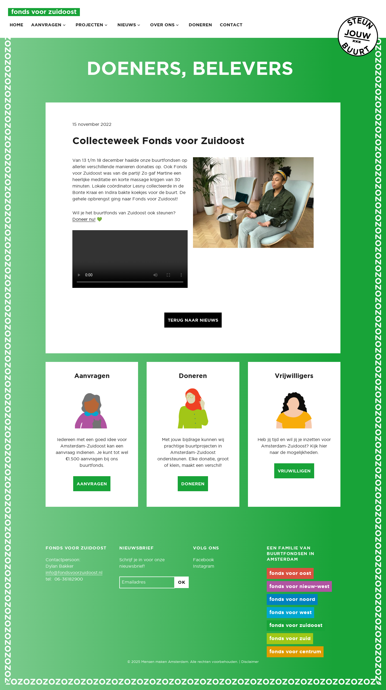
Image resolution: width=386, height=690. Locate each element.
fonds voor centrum (295, 651)
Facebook (203, 560)
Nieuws (126, 25)
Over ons (162, 25)
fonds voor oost (290, 573)
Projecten (89, 25)
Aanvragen (46, 25)
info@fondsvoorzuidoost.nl (74, 573)
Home (16, 25)
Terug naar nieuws (193, 320)
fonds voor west (290, 612)
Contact (231, 25)
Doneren (200, 25)
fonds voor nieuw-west (299, 586)
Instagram (203, 566)
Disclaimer (250, 662)
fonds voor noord (292, 599)
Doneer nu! (83, 219)
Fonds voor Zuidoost (44, 12)
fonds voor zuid (290, 638)
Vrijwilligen (294, 471)
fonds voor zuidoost (295, 625)
